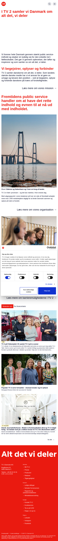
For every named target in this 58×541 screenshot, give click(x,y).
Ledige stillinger (29, 485)
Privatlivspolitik (4, 533)
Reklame (27, 475)
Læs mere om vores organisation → (37, 209)
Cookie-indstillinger (14, 533)
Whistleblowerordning (31, 495)
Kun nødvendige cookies (28, 291)
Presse (27, 470)
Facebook (28, 523)
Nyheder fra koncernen (32, 488)
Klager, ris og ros (30, 511)
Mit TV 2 (27, 467)
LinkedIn (27, 518)
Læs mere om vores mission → (39, 88)
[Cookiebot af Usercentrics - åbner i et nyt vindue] (48, 247)
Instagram (28, 520)
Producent (28, 472)
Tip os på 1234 (29, 508)
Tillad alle (47, 291)
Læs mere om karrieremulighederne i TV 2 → (32, 297)
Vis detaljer (49, 284)
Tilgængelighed (29, 478)
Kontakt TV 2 (29, 502)
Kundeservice (29, 505)
